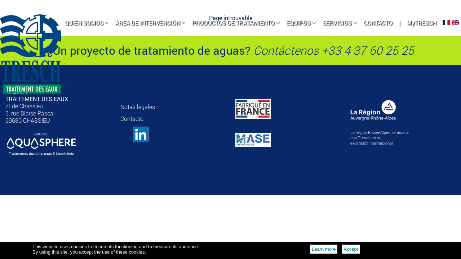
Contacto (131, 118)
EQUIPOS (298, 23)
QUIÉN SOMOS (84, 23)
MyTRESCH (421, 23)
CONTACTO (377, 23)
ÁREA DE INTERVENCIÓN (147, 23)
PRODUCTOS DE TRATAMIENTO (233, 23)
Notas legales (137, 106)
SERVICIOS (336, 23)
